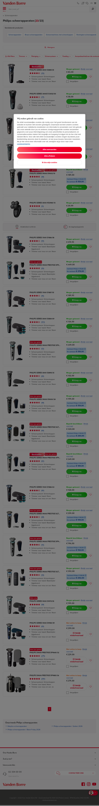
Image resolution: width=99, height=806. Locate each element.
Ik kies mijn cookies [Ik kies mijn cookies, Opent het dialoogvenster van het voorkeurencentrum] (49, 162)
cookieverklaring (23, 143)
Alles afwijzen (49, 156)
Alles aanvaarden (49, 149)
